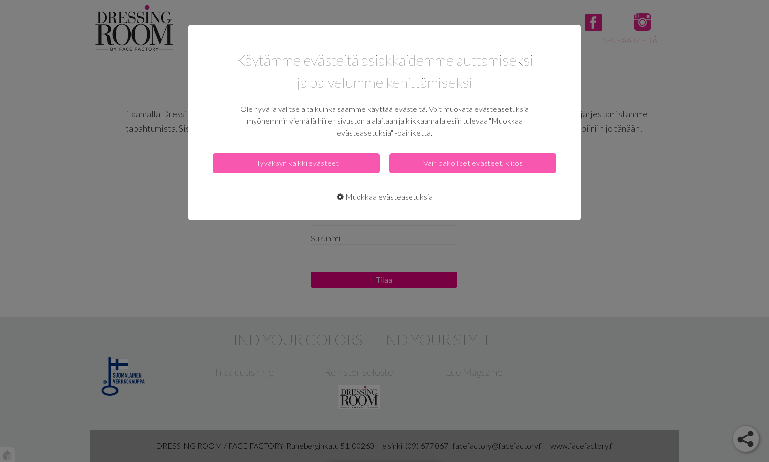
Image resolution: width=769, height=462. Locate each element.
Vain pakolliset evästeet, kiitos (473, 162)
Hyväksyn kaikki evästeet (296, 162)
